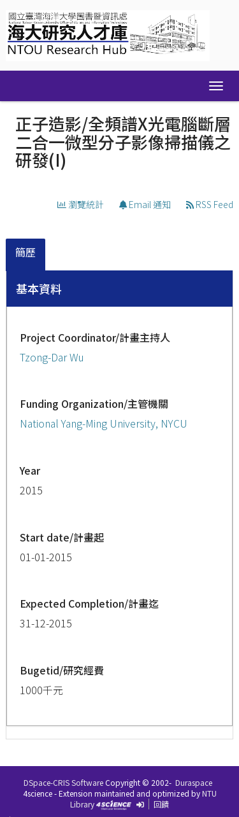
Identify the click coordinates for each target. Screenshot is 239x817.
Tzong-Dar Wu (52, 357)
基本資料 (39, 288)
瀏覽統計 (80, 204)
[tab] (26, 255)
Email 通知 (145, 204)
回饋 (161, 804)
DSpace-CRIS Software (63, 782)
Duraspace (193, 782)
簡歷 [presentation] (25, 252)
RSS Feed (209, 204)
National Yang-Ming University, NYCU (103, 423)
